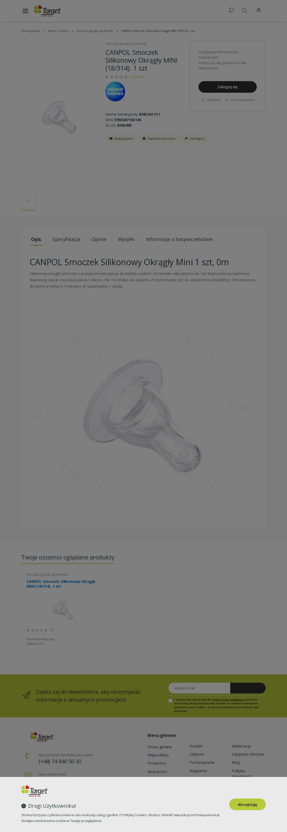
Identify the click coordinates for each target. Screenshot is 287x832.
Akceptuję (247, 804)
